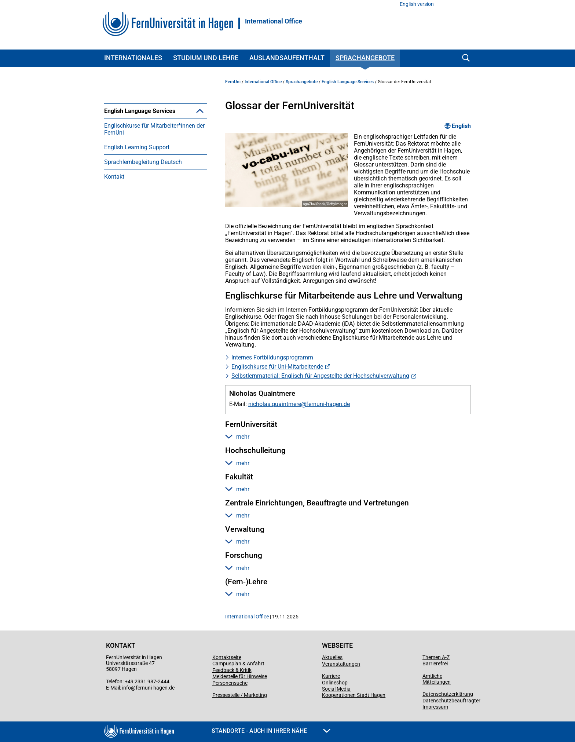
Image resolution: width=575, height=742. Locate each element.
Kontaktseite (226, 657)
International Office (273, 21)
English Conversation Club (149, 125)
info (126, 688)
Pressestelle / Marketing (239, 695)
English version (417, 4)
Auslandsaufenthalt (287, 58)
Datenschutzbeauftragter (451, 700)
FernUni (233, 81)
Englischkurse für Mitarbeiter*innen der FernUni (154, 173)
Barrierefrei (435, 663)
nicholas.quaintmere (274, 404)
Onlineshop (335, 683)
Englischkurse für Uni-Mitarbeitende (277, 366)
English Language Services (139, 110)
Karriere (331, 676)
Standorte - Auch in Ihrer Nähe (271, 730)
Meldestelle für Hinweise (239, 676)
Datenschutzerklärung (447, 694)
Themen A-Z (436, 657)
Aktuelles (332, 657)
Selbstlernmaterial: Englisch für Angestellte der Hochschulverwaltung (320, 375)
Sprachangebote (365, 58)
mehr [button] (237, 436)
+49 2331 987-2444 (147, 681)
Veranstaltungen (341, 664)
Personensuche (230, 683)
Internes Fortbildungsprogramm (272, 357)
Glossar (125, 154)
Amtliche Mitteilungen (436, 679)
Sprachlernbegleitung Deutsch (143, 205)
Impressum (435, 707)
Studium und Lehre (205, 58)
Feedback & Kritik (232, 670)
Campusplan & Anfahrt (238, 663)
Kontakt (114, 220)
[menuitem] (155, 132)
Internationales (133, 58)
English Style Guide (140, 140)
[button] (200, 111)
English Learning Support (136, 191)
